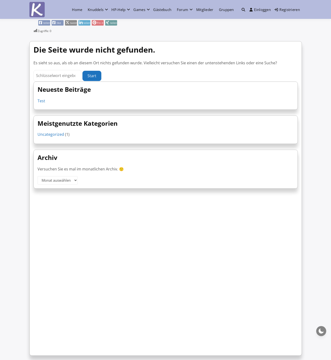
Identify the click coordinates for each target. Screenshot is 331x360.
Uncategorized (51, 134)
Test (41, 101)
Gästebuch (162, 9)
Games (139, 9)
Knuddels (95, 9)
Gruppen (226, 9)
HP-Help (118, 9)
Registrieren (287, 9)
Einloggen (260, 9)
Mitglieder (204, 9)
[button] (243, 9)
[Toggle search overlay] (243, 9)
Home (77, 9)
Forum (182, 9)
